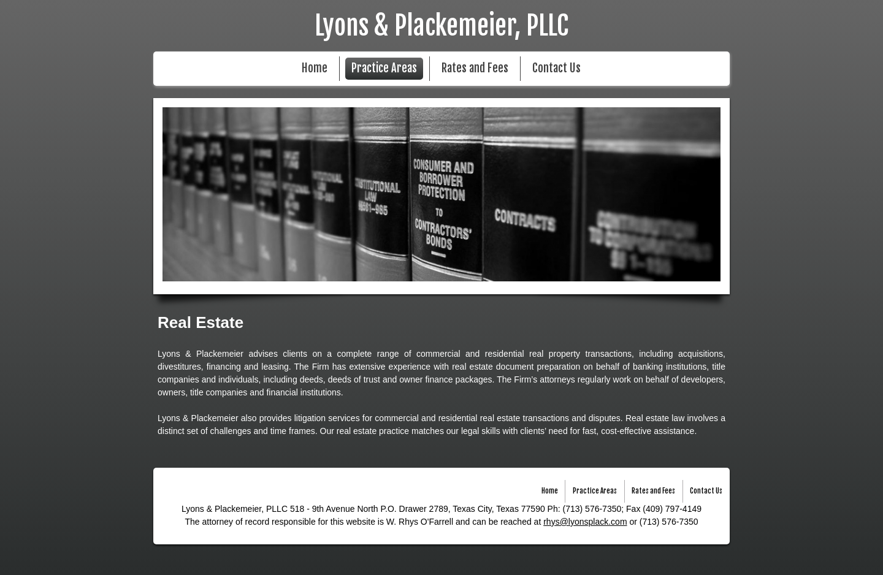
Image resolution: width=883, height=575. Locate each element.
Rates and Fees (475, 68)
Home (314, 68)
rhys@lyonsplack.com (585, 522)
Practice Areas (384, 68)
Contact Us (556, 68)
